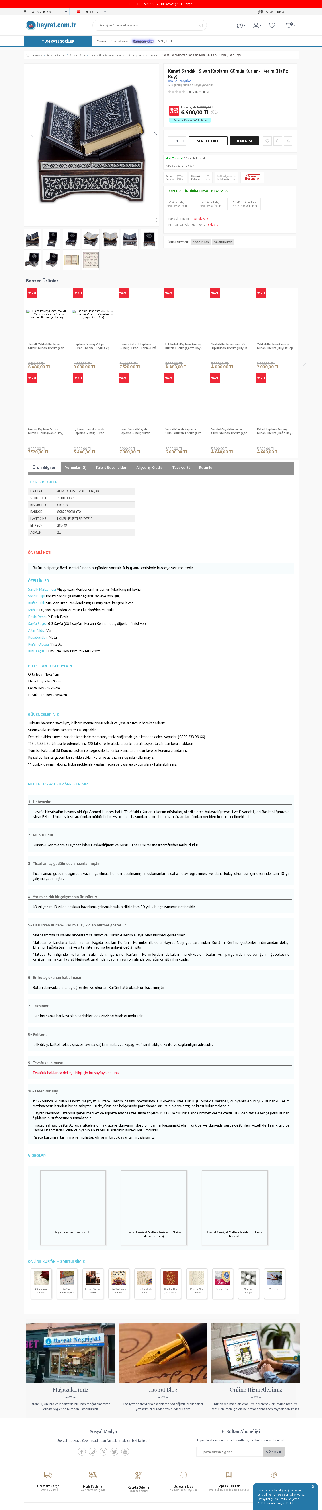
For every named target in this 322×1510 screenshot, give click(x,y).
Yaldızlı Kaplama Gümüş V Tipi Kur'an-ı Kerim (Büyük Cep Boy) (183, 330)
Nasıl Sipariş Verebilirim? (179, 1454)
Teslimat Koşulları (106, 1416)
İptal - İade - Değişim (176, 1448)
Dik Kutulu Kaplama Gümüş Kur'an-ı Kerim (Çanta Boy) (138, 329)
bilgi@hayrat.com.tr (245, 1448)
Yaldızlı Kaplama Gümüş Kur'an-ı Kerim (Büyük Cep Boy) (229, 330)
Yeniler (101, 41)
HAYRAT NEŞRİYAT (180, 81)
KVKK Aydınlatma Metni (110, 1444)
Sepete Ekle (208, 141)
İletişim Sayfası (241, 1454)
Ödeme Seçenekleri (175, 1416)
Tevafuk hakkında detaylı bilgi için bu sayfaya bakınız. (76, 964)
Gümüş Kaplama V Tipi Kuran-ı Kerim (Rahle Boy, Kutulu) (274, 330)
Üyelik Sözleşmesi (106, 1433)
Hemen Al (244, 141)
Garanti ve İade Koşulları (110, 1421)
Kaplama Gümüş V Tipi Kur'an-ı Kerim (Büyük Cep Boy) (46, 330)
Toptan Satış (34, 1427)
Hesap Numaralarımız (177, 1421)
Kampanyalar (143, 41)
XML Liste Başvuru (38, 1433)
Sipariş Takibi (171, 1442)
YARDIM (176, 1471)
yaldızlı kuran (223, 242)
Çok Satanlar (119, 41)
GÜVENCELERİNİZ (116, 1471)
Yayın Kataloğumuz (38, 1444)
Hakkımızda (33, 1416)
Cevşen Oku (222, 1181)
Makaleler (274, 1181)
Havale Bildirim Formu (177, 1427)
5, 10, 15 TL (165, 41)
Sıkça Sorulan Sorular (108, 1450)
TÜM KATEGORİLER (58, 41)
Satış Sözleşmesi (105, 1427)
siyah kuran (201, 242)
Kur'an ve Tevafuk (37, 1439)
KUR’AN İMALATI (45, 1471)
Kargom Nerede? (275, 11)
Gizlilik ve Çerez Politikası (111, 1439)
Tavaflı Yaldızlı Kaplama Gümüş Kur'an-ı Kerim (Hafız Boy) (93, 330)
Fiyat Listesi (33, 1450)
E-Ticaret (149, 1504)
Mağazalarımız (35, 1421)
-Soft (139, 1504)
